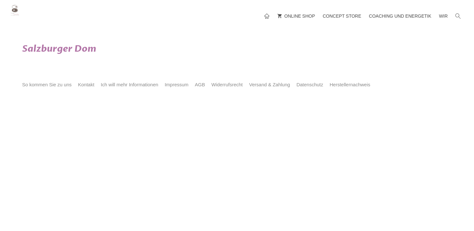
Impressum (176, 84)
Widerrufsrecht (227, 84)
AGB (200, 84)
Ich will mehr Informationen (129, 84)
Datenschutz (309, 84)
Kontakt (86, 84)
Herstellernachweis (350, 84)
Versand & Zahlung (269, 84)
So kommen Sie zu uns (47, 84)
